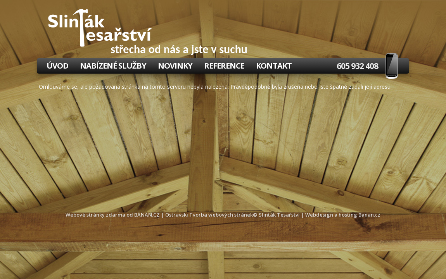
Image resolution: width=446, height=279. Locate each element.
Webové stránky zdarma (95, 214)
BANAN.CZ (147, 214)
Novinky (175, 65)
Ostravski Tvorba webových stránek (209, 214)
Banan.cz (369, 214)
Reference (224, 65)
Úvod (57, 65)
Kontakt (274, 65)
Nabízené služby (113, 65)
